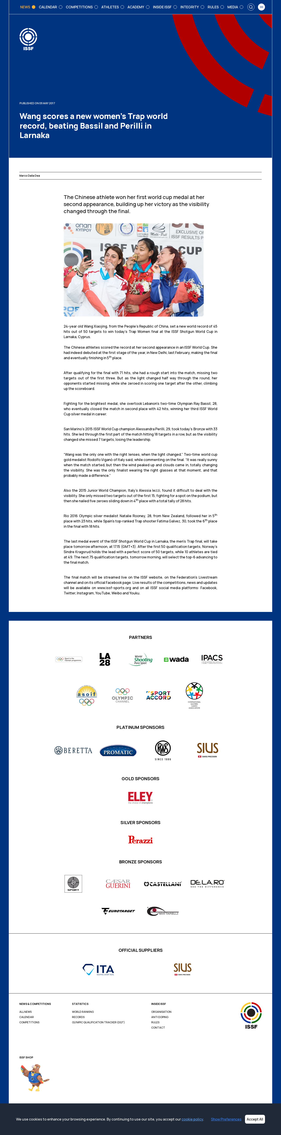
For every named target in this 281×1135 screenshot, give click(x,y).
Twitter (69, 593)
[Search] (250, 7)
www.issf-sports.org (114, 587)
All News (25, 1012)
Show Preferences (226, 1119)
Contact (158, 1027)
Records (78, 1017)
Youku (134, 593)
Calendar (26, 1017)
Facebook (208, 587)
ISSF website (151, 577)
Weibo (117, 593)
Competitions (29, 1022)
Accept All (255, 1119)
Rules (155, 1022)
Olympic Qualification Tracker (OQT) (98, 1022)
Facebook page (118, 582)
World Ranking (83, 1012)
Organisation (161, 1012)
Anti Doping (159, 1017)
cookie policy (192, 1119)
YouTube (102, 593)
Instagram (85, 593)
